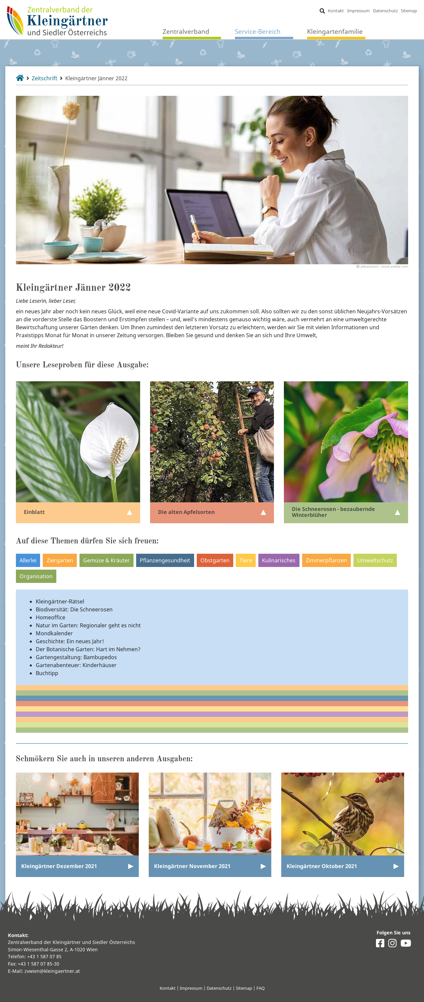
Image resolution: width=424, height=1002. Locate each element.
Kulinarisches (278, 560)
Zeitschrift (44, 78)
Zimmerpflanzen (326, 560)
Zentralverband (186, 31)
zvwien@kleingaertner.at (52, 971)
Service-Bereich (258, 31)
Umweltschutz (375, 560)
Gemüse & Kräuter (106, 560)
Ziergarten (60, 560)
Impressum (358, 11)
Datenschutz (385, 11)
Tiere (245, 560)
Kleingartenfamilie (335, 31)
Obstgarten (215, 560)
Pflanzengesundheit (165, 560)
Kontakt (336, 11)
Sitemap (409, 11)
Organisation (36, 576)
